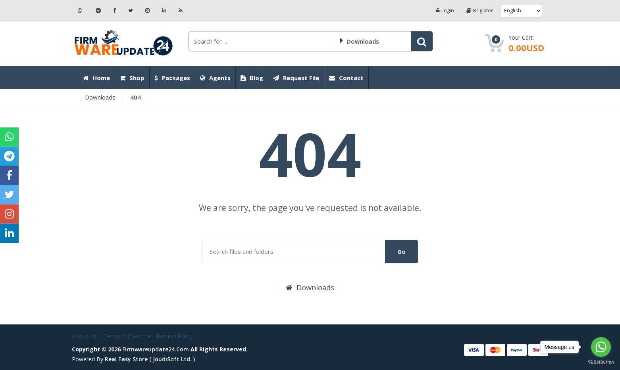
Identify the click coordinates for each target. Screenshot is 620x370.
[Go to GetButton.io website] (601, 362)
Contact (346, 78)
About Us (85, 336)
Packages (172, 78)
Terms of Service (127, 336)
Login (445, 10)
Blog (252, 78)
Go (401, 251)
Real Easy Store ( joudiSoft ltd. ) (150, 359)
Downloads (100, 97)
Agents (215, 78)
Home (96, 78)
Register (479, 10)
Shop (132, 78)
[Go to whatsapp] (601, 347)
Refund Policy (174, 336)
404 (135, 97)
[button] (422, 41)
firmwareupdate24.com (155, 349)
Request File (296, 78)
